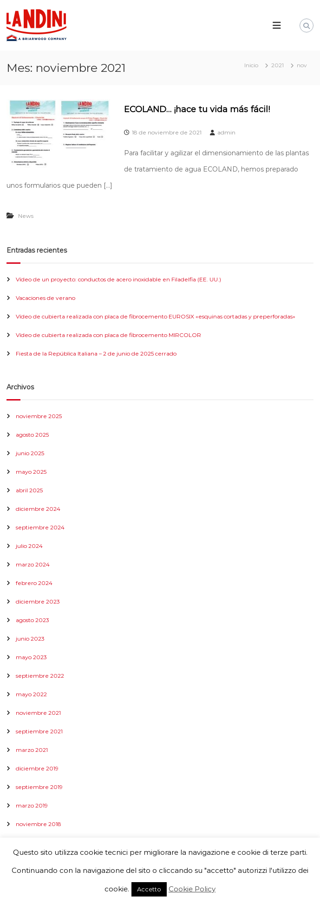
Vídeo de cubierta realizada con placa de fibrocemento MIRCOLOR (108, 334)
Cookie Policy (192, 888)
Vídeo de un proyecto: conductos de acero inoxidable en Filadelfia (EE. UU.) (118, 279)
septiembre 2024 (40, 527)
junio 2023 (30, 638)
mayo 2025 (31, 471)
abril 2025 (29, 490)
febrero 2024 (34, 582)
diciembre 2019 (37, 768)
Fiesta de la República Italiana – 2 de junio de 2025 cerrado (96, 353)
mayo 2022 (31, 694)
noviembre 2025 (39, 416)
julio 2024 (29, 545)
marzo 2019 (32, 805)
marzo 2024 (33, 564)
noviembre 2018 (38, 823)
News (25, 215)
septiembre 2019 (39, 786)
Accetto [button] (149, 889)
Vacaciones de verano (45, 297)
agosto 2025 (32, 434)
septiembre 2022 (40, 675)
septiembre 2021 (39, 731)
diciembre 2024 (38, 508)
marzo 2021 (32, 749)
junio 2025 (30, 453)
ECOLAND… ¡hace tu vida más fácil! (197, 109)
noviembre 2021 (38, 712)
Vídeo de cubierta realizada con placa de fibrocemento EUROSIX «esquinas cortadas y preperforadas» (155, 316)
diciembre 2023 (38, 601)
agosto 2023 (32, 620)
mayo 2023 (31, 657)
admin (226, 132)
